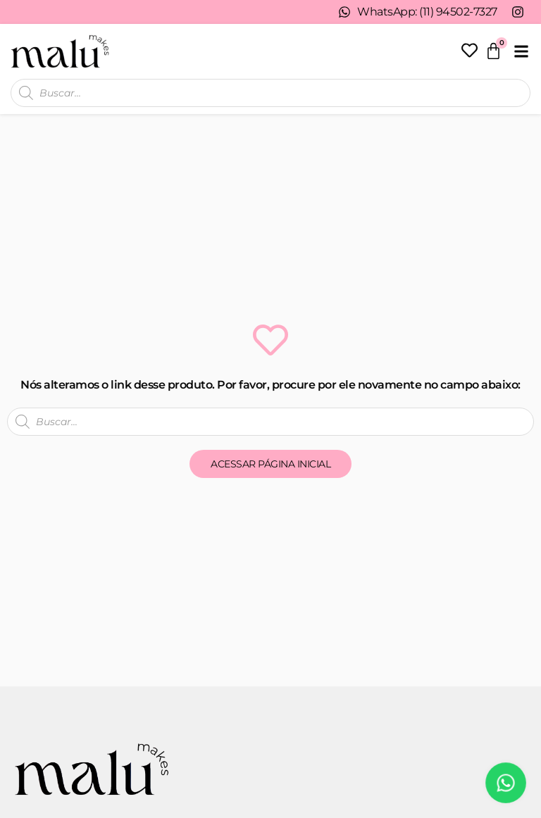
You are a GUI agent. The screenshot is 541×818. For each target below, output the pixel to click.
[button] (521, 51)
